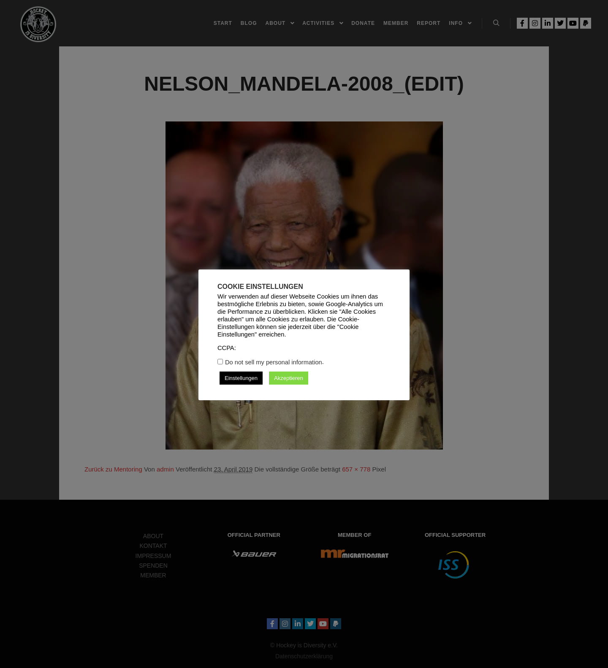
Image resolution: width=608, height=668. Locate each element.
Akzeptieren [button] (288, 378)
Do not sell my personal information (273, 362)
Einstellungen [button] (241, 378)
